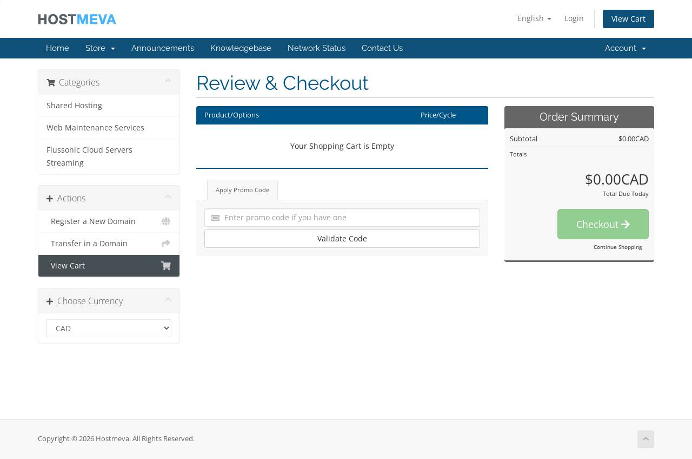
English (534, 18)
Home (57, 48)
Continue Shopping (618, 247)
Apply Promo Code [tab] (242, 190)
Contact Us (382, 48)
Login (574, 18)
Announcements (162, 48)
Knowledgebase (240, 48)
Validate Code (342, 238)
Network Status (316, 48)
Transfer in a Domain (108, 243)
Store (100, 48)
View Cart (628, 19)
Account (625, 48)
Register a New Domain (108, 221)
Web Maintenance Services (95, 128)
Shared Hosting (74, 105)
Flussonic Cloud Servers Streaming (89, 156)
